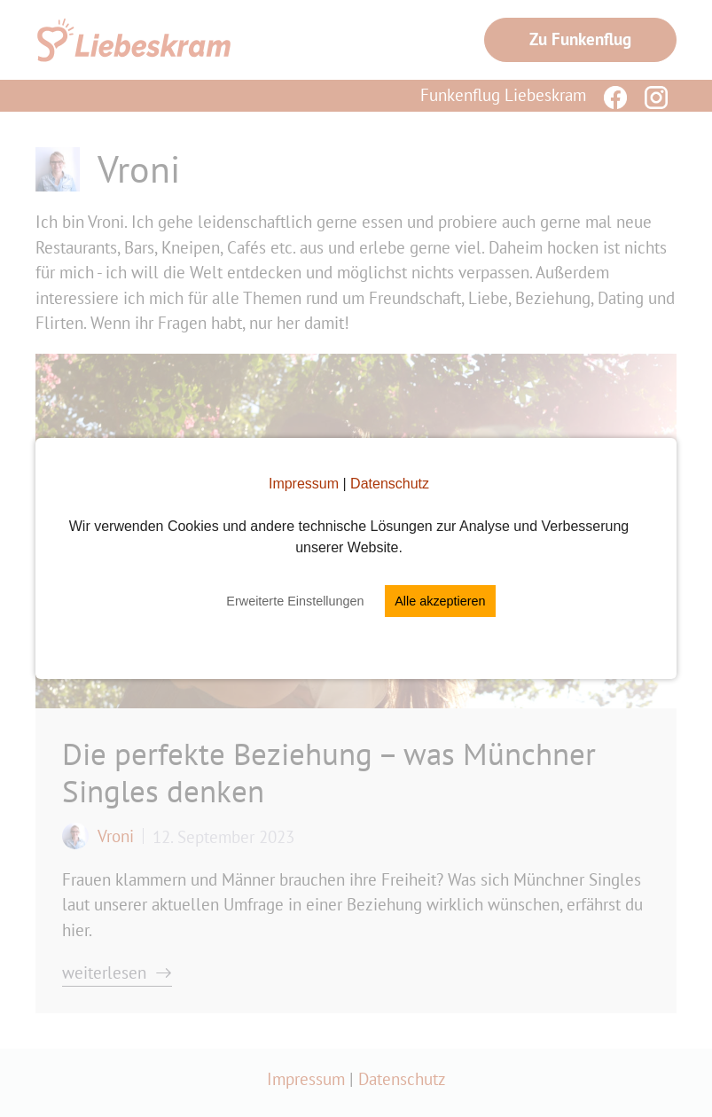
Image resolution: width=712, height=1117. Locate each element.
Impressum (304, 483)
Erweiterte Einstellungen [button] (295, 601)
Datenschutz (389, 483)
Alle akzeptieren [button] (440, 601)
